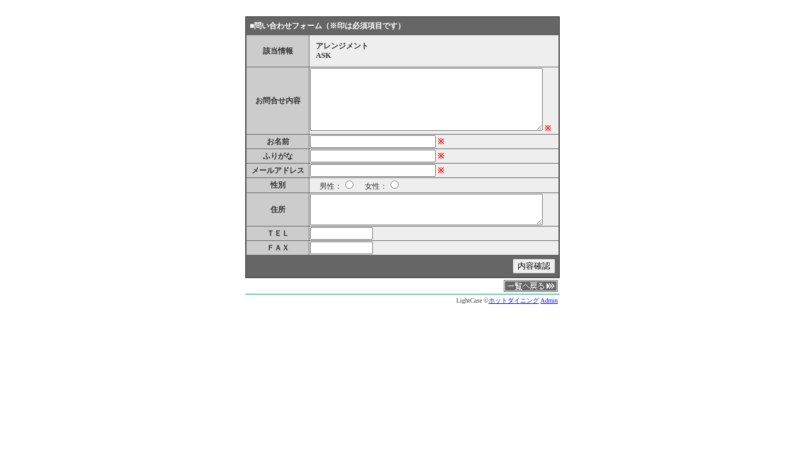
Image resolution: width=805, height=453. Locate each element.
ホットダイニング (514, 300)
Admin (549, 300)
